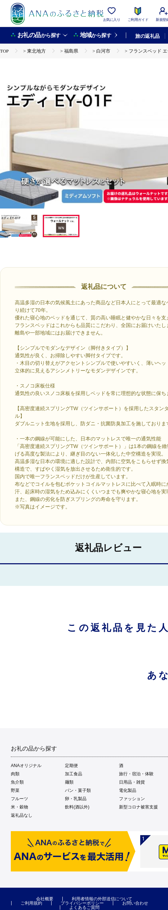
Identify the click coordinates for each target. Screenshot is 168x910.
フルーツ (19, 798)
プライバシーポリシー (82, 903)
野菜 (15, 790)
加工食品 (73, 773)
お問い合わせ (135, 903)
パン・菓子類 (78, 790)
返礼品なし (21, 815)
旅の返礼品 (147, 36)
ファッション (132, 798)
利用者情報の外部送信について (102, 898)
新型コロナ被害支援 (138, 807)
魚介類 (17, 782)
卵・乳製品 (76, 798)
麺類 (69, 782)
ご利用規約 (31, 903)
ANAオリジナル (26, 765)
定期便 (71, 765)
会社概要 (44, 898)
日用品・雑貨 (132, 782)
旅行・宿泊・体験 (136, 773)
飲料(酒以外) (77, 807)
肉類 (15, 773)
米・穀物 (19, 807)
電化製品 (127, 790)
